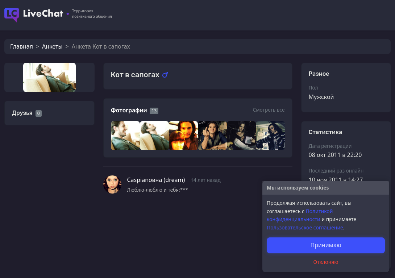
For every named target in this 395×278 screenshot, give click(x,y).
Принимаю (325, 245)
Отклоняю (325, 261)
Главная (21, 46)
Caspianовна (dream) (156, 180)
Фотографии (129, 110)
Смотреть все (268, 109)
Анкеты (52, 46)
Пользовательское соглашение (305, 227)
